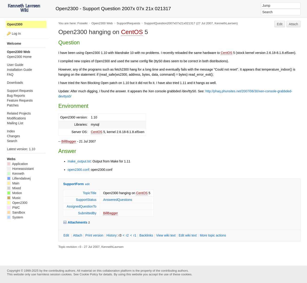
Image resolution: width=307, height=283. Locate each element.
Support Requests (20, 91)
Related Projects (19, 113)
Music (14, 198)
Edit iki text (188, 235)
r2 (127, 235)
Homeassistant (20, 169)
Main (13, 183)
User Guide (15, 65)
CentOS (132, 31)
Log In (16, 33)
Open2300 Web (102, 23)
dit (66, 235)
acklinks (146, 235)
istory (112, 235)
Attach (293, 24)
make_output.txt (79, 161)
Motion (14, 193)
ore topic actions (213, 235)
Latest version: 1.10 (21, 149)
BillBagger (68, 141)
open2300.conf (78, 169)
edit (87, 184)
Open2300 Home (19, 57)
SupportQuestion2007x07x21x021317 (169, 23)
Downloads (15, 82)
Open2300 (14, 24)
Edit (279, 24)
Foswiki (82, 23)
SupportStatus (86, 200)
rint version (94, 235)
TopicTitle (90, 193)
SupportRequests (128, 23)
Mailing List (15, 123)
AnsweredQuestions (117, 200)
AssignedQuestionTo (81, 206)
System (15, 217)
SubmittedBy (87, 213)
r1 (134, 235)
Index (11, 131)
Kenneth (15, 173)
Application (17, 164)
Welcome (14, 43)
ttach (77, 235)
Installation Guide (19, 70)
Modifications (16, 118)
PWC (13, 207)
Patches (13, 105)
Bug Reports (16, 95)
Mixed (14, 188)
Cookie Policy (89, 274)
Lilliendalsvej (19, 178)
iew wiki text (165, 235)
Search (12, 141)
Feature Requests (20, 100)
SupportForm (73, 184)
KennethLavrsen (226, 23)
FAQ (10, 74)
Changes (13, 136)
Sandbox (16, 212)
